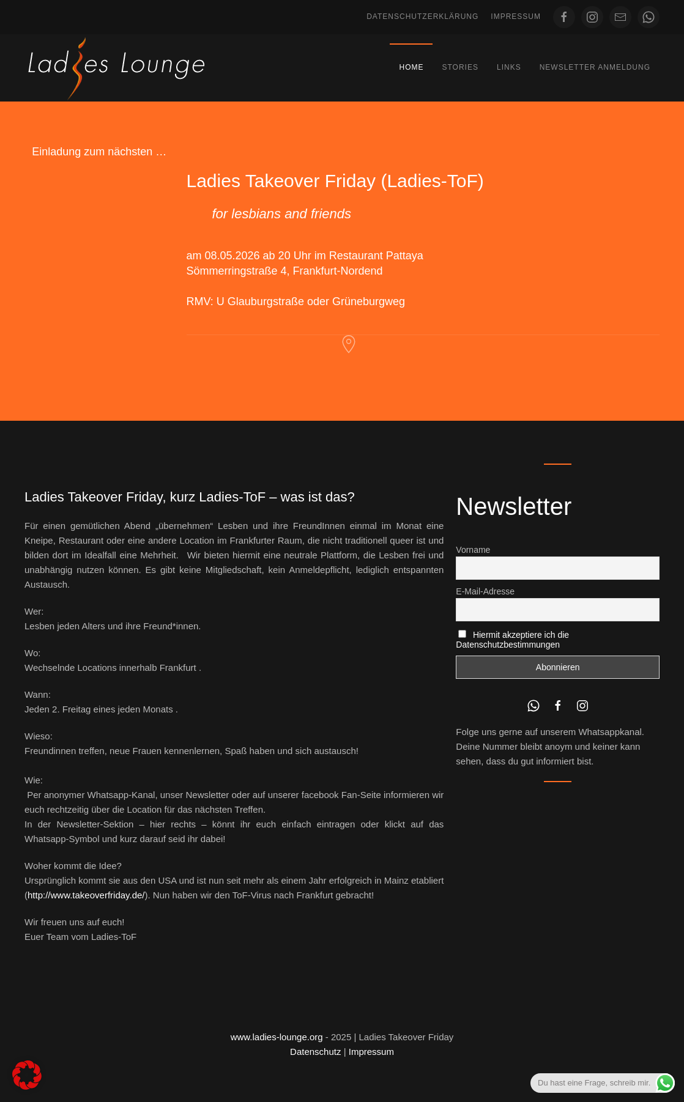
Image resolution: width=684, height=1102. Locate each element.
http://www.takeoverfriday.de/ (86, 895)
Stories (460, 67)
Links (509, 67)
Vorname (473, 550)
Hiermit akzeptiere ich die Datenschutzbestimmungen (512, 639)
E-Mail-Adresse (485, 591)
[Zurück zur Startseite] (116, 68)
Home (411, 67)
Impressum (516, 16)
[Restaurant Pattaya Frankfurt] (349, 343)
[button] (27, 1075)
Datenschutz (315, 1051)
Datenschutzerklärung (422, 16)
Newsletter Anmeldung (595, 67)
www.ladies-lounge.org (277, 1037)
